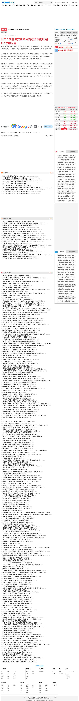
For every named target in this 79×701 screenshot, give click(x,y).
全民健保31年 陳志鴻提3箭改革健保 (12, 458)
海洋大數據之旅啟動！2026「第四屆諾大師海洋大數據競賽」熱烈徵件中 (22, 535)
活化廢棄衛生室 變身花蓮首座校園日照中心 (14, 568)
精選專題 (41, 671)
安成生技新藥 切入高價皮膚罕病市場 (12, 605)
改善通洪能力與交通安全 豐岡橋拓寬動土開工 (15, 249)
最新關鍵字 (55, 685)
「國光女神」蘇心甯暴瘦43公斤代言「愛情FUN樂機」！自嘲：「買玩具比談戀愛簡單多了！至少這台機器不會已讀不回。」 (36, 547)
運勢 (31, 5)
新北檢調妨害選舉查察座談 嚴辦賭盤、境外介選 (16, 582)
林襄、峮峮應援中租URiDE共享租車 (67, 281)
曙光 (23, 132)
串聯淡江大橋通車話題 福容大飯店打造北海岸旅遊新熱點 (18, 400)
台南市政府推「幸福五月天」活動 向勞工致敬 (15, 483)
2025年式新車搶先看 (65, 50)
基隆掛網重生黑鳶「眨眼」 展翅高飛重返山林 (15, 601)
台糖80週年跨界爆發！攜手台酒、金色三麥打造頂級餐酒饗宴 (19, 338)
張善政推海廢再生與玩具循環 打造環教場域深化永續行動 (18, 409)
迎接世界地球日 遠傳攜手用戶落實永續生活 (14, 468)
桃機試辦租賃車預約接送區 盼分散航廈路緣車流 (16, 584)
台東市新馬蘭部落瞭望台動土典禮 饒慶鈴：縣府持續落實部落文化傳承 (21, 460)
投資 (40, 688)
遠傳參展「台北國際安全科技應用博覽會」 (14, 504)
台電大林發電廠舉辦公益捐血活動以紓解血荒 (14, 316)
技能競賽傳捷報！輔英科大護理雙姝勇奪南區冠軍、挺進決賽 (19, 592)
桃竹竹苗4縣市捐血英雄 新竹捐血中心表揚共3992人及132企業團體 (20, 322)
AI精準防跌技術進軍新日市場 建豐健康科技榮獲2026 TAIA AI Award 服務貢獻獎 (24, 404)
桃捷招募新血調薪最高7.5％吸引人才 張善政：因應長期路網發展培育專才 (23, 278)
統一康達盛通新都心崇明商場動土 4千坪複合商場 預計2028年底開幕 (21, 305)
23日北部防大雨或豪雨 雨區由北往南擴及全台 (15, 574)
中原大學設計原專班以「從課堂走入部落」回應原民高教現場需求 (20, 623)
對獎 (60, 669)
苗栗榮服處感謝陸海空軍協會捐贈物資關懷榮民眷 (16, 225)
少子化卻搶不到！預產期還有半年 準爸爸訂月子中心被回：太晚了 (21, 640)
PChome (63, 2)
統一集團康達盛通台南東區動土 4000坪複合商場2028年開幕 (19, 646)
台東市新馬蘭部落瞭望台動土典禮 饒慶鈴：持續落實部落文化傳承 (20, 318)
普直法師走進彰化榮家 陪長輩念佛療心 (13, 291)
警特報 (73, 671)
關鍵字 (54, 682)
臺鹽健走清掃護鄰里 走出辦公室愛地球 (13, 473)
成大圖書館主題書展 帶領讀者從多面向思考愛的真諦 (16, 656)
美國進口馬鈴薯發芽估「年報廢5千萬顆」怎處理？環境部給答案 (20, 481)
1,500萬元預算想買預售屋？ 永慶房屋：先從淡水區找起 (17, 189)
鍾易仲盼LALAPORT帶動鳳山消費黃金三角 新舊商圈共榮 (18, 363)
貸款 (8, 132)
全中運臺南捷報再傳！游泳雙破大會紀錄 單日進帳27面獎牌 (18, 340)
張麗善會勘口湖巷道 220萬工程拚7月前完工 (14, 227)
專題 (6, 5)
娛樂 (42, 5)
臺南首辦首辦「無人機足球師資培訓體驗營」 (14, 621)
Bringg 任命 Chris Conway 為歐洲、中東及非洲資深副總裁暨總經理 (21, 565)
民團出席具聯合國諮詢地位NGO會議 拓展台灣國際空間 (17, 427)
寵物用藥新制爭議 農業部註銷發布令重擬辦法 (15, 417)
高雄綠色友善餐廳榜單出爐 (9, 543)
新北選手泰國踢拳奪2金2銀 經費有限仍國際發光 (16, 446)
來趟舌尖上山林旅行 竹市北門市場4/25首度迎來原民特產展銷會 (20, 223)
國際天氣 (67, 676)
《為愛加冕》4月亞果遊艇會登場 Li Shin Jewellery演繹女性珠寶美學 (21, 487)
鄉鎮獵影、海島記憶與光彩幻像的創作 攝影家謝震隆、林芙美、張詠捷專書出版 (24, 324)
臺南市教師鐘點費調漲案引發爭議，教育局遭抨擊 (16, 632)
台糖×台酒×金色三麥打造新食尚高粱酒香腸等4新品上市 (17, 452)
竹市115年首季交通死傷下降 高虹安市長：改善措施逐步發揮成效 (20, 553)
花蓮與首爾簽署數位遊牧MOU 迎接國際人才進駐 (16, 630)
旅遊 (62, 5)
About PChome (50, 697)
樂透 (60, 671)
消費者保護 (38, 697)
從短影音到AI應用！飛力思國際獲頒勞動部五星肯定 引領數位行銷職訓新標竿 (23, 425)
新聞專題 (41, 669)
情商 (14, 673)
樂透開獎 (75, 32)
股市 (55, 2)
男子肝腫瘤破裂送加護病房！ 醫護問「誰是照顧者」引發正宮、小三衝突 (23, 572)
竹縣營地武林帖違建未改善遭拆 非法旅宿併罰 (15, 499)
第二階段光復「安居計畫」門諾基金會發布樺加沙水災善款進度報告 (21, 627)
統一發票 (61, 673)
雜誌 (65, 5)
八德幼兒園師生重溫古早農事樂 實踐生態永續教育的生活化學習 (20, 634)
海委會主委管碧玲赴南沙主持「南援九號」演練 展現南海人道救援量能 (21, 353)
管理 (40, 690)
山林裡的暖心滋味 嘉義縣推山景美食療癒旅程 (15, 539)
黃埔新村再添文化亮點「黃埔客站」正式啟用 (14, 502)
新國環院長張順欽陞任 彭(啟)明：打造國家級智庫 (16, 524)
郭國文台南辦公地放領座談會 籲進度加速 (14, 545)
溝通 (31, 132)
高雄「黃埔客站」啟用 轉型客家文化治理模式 (15, 516)
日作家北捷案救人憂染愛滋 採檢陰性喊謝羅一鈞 (16, 594)
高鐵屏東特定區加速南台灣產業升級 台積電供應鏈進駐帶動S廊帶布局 (21, 378)
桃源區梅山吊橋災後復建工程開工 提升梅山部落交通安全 (18, 355)
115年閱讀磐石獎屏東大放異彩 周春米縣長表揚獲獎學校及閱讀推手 (21, 537)
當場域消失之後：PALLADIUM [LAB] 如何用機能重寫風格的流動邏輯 (21, 303)
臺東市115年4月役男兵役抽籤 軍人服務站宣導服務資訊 (17, 251)
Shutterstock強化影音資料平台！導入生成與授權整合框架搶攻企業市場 (22, 437)
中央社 (16, 35)
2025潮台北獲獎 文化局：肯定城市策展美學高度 (16, 442)
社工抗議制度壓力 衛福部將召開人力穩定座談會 (15, 506)
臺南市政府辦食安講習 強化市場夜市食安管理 (15, 615)
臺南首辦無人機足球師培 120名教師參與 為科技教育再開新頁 (20, 533)
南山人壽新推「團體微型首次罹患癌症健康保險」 (16, 532)
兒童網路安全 (44, 697)
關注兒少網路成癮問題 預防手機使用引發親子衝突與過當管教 (19, 376)
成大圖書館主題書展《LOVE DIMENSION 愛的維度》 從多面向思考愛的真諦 (23, 334)
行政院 (35, 132)
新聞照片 (22, 682)
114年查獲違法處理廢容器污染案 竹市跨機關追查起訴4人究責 (19, 431)
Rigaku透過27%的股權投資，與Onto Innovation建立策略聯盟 (19, 530)
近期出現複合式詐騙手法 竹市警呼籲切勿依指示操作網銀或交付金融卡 (21, 658)
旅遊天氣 (67, 675)
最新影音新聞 (72, 252)
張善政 (15, 132)
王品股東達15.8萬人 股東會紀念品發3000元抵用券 (16, 413)
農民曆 (57, 29)
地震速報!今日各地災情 (65, 47)
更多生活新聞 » (49, 135)
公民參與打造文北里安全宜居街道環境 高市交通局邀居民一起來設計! (21, 625)
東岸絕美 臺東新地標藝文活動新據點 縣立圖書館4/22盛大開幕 (19, 493)
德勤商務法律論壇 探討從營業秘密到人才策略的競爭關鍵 (18, 495)
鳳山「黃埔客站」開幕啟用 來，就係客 (13, 357)
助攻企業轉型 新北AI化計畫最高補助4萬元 (14, 566)
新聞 (2, 32)
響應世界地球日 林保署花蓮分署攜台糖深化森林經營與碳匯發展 (20, 479)
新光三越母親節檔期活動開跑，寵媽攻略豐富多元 (16, 611)
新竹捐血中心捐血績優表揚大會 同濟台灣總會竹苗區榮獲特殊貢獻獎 (21, 320)
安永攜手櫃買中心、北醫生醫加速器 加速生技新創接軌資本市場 (20, 576)
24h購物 (58, 2)
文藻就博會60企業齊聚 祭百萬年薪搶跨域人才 (15, 613)
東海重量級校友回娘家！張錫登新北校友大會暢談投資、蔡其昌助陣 (21, 471)
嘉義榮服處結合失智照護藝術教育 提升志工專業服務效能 (18, 222)
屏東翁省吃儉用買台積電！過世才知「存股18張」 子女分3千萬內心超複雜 (23, 450)
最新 (2, 671)
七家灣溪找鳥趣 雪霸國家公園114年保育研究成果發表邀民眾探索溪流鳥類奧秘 (24, 310)
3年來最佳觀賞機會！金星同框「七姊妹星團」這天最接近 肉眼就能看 (22, 301)
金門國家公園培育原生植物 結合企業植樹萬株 (15, 508)
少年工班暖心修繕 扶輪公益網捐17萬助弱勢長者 (15, 652)
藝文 (46, 687)
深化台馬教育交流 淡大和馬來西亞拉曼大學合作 (16, 448)
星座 (35, 5)
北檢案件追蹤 (70, 29)
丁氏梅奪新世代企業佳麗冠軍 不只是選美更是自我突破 (17, 241)
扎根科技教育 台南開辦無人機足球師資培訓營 (15, 520)
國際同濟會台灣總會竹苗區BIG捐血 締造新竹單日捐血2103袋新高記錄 (22, 245)
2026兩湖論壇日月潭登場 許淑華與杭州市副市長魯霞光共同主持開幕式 (22, 369)
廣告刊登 (33, 697)
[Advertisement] (27, 149)
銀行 (39, 132)
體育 (46, 5)
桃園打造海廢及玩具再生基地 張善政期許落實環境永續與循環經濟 (21, 281)
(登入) (76, 2)
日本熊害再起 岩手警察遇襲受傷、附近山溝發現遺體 (23, 29)
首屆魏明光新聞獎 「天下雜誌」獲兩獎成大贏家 (15, 462)
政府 (73, 5)
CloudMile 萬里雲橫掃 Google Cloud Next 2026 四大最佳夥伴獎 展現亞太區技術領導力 (26, 309)
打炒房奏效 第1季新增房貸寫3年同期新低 (14, 182)
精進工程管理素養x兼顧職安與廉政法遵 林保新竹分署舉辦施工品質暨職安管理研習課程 (27, 289)
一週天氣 (67, 673)
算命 (53, 671)
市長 (11, 132)
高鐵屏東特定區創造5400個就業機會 (12, 326)
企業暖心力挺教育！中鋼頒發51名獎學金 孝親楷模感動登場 (18, 328)
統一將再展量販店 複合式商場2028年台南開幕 (15, 276)
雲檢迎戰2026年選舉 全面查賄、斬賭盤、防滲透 (15, 541)
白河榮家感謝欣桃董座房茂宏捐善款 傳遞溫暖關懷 (16, 231)
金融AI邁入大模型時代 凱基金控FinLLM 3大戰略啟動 (17, 518)
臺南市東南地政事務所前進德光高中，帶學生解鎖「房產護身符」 (20, 477)
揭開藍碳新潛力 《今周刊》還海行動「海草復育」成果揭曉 (18, 235)
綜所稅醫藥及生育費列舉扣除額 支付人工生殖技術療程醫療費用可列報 (21, 345)
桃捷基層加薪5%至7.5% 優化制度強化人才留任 (16, 648)
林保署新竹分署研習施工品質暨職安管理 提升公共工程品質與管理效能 (22, 293)
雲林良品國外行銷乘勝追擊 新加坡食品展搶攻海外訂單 (17, 247)
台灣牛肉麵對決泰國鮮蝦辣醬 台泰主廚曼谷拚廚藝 (16, 464)
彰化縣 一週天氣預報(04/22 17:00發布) (13, 557)
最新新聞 (59, 252)
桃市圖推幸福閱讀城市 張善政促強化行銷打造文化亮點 (18, 411)
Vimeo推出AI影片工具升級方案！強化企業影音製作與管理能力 (19, 435)
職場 (28, 5)
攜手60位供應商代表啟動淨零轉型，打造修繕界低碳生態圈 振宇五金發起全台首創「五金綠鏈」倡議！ (30, 380)
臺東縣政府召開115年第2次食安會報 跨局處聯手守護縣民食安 (19, 475)
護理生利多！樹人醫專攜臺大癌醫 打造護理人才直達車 (17, 349)
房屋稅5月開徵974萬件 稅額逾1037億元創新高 (15, 191)
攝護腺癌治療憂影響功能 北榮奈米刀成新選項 (15, 559)
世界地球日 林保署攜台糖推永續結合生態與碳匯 (15, 501)
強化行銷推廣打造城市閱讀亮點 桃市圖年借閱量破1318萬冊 (18, 342)
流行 (14, 678)
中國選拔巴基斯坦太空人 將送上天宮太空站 (14, 295)
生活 (50, 5)
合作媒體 (68, 2)
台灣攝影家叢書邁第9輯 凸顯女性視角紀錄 (14, 283)
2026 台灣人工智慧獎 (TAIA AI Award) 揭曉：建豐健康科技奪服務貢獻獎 (22, 239)
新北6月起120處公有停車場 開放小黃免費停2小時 (16, 440)
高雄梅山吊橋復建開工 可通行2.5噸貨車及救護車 (15, 603)
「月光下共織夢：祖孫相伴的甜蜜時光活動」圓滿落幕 (17, 563)
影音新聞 (3, 682)
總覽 (40, 685)
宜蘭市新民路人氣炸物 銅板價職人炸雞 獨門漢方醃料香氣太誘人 (20, 466)
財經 (17, 5)
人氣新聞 (59, 151)
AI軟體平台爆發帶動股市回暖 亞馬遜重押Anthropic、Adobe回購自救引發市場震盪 (25, 514)
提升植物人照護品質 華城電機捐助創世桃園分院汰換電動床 (18, 638)
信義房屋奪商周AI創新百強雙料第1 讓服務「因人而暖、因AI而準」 (21, 187)
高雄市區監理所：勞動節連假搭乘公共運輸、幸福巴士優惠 (18, 407)
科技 (21, 5)
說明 (73, 2)
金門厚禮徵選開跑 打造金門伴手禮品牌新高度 (15, 253)
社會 (13, 5)
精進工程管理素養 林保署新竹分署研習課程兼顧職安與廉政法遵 (20, 330)
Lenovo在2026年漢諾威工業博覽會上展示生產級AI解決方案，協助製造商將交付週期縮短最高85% (29, 512)
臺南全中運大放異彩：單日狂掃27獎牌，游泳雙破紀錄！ (18, 580)
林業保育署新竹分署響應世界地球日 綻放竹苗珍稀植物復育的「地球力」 (22, 254)
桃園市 (27, 132)
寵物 (14, 671)
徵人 (55, 697)
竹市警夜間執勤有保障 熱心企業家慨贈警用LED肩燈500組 (18, 332)
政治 (10, 5)
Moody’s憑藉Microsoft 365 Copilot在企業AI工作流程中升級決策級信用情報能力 (24, 644)
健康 (39, 5)
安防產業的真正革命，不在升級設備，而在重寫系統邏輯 (18, 528)
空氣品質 (63, 32)
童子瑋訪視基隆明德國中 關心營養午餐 (13, 561)
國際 (24, 5)
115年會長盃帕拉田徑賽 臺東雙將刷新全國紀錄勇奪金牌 (17, 491)
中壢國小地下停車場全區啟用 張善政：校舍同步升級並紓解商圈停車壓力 (23, 312)
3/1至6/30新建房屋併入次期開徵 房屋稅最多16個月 (16, 180)
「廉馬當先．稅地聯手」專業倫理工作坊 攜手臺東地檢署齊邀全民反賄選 (22, 415)
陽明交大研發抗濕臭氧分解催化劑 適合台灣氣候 (16, 438)
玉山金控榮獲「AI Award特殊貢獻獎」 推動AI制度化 (16, 185)
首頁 (2, 5)
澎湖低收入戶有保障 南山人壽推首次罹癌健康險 (16, 549)
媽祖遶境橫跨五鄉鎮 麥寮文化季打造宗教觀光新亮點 (16, 237)
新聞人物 (28, 669)
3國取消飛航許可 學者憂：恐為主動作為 (13, 279)
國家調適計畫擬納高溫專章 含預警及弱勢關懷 (15, 599)
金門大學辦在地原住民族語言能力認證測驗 (14, 297)
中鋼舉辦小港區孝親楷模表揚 (10, 510)
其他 (14, 687)
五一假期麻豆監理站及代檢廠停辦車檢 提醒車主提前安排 (18, 609)
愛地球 (46, 690)
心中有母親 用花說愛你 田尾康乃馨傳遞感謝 (15, 258)
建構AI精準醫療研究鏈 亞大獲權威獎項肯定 (14, 650)
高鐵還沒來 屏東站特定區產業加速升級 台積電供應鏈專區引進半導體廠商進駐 (23, 555)
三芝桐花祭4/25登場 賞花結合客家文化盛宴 (14, 423)
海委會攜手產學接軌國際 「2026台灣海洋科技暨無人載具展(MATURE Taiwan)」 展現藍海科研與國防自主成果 (32, 343)
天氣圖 (67, 678)
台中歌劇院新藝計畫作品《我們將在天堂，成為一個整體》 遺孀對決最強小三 (23, 551)
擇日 (53, 675)
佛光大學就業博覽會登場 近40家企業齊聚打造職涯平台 (17, 433)
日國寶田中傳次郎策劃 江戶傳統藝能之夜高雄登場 (16, 489)
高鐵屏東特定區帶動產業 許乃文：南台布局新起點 (16, 596)
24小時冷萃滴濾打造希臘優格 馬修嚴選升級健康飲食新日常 (18, 526)
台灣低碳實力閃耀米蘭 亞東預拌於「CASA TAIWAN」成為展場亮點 (21, 617)
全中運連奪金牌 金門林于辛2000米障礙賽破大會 (16, 444)
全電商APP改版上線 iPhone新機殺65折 (68, 157)
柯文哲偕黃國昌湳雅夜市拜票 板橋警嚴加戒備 (15, 307)
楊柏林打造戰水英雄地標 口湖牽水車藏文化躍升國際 (16, 233)
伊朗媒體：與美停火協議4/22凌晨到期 (67, 179)
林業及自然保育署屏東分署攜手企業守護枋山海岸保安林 (18, 661)
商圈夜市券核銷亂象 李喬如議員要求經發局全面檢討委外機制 (19, 402)
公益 (46, 688)
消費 (58, 5)
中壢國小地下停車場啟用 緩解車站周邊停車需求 (16, 522)
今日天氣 (57, 32)
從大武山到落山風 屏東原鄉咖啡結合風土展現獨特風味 (17, 642)
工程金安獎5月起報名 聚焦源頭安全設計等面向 (15, 607)
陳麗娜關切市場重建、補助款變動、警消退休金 (15, 256)
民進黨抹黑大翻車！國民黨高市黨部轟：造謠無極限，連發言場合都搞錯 (22, 570)
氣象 (67, 669)
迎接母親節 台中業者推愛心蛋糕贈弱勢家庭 (14, 469)
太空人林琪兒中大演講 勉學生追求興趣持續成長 (16, 299)
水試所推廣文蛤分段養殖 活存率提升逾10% (14, 456)
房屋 (19, 132)
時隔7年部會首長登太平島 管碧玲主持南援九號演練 (16, 229)
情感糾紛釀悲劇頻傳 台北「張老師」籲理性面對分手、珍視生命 (20, 619)
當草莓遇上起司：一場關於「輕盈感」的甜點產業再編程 (18, 394)
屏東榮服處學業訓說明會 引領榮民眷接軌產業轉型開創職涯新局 (20, 314)
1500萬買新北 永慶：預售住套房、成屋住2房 (14, 178)
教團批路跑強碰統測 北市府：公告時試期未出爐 (16, 578)
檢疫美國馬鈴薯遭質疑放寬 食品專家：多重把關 (15, 285)
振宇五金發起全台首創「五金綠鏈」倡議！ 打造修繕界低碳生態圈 (20, 454)
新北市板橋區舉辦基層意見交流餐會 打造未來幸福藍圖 (17, 628)
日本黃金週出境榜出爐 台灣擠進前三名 (68, 196)
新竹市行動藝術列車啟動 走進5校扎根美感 (14, 586)
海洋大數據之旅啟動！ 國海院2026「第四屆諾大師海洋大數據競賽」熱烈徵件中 (25, 405)
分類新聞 (3, 669)
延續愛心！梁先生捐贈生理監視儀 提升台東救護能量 (16, 347)
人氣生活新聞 (72, 151)
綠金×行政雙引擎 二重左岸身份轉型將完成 (14, 176)
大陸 (76, 5)
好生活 (46, 685)
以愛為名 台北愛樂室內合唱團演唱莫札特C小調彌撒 (17, 429)
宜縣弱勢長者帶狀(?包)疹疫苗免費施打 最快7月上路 (16, 597)
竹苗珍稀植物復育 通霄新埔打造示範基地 (14, 287)
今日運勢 (62, 29)
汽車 (69, 5)
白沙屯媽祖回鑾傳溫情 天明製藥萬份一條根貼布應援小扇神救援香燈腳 (21, 588)
